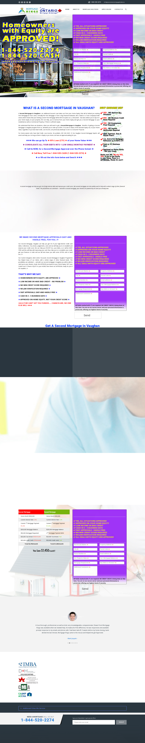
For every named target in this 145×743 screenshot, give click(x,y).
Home (67, 9)
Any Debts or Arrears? (111, 68)
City (76, 54)
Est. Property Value (81, 63)
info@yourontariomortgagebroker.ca (114, 2)
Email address (108, 59)
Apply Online (106, 9)
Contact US (119, 9)
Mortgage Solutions (90, 9)
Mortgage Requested (82, 68)
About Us (76, 9)
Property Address (109, 50)
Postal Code (108, 54)
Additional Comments (82, 72)
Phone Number (80, 59)
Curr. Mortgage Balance (112, 63)
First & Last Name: (81, 50)
